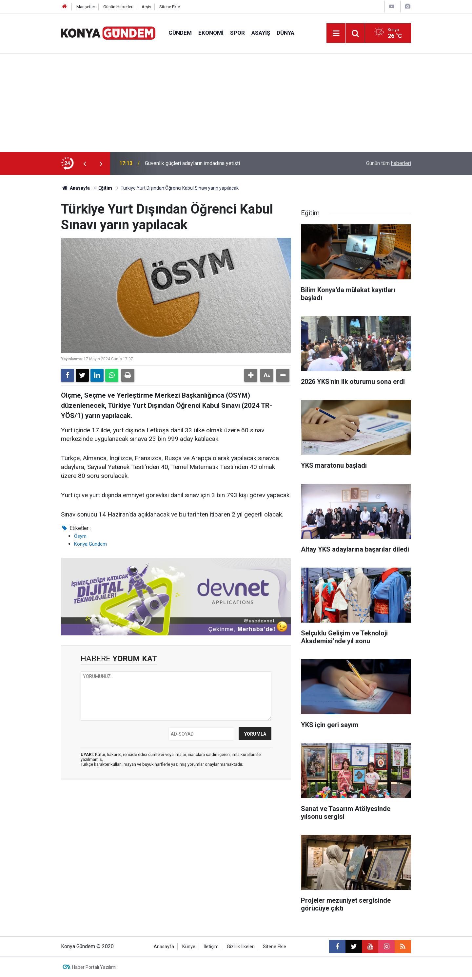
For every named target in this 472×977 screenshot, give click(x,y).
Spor (237, 32)
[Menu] (336, 33)
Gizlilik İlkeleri (241, 946)
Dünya (285, 32)
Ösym (80, 536)
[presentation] (84, 163)
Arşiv (146, 6)
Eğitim (105, 188)
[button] (250, 375)
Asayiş (260, 32)
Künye (188, 946)
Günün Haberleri (118, 6)
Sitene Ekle (169, 6)
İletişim (211, 946)
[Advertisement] (236, 103)
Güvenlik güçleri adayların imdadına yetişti (192, 163)
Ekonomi (211, 32)
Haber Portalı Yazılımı (94, 967)
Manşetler (85, 6)
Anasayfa (75, 188)
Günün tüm (388, 163)
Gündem (180, 32)
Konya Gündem (90, 544)
